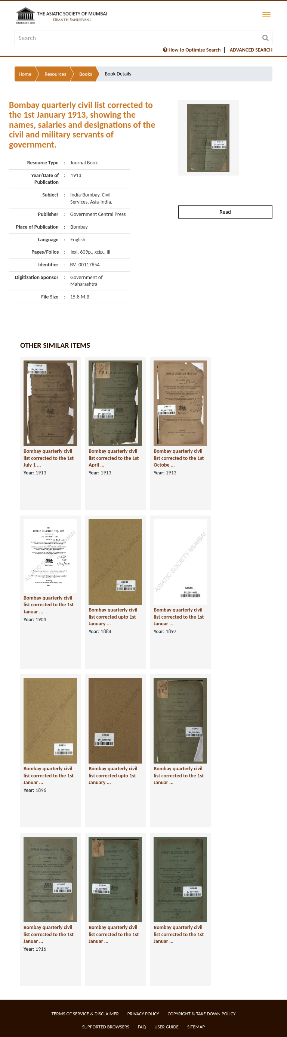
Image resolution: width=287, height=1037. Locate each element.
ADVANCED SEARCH (251, 50)
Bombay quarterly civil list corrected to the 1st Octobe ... (179, 458)
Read (225, 211)
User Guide (166, 1027)
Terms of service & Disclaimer (85, 1013)
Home (25, 74)
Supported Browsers (105, 1027)
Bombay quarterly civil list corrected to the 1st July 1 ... (49, 458)
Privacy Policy (143, 1013)
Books (85, 74)
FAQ (142, 1027)
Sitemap (196, 1027)
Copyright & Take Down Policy (202, 1013)
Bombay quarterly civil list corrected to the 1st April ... (114, 458)
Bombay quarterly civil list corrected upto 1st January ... (113, 617)
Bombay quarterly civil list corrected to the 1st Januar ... (49, 605)
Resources (55, 74)
